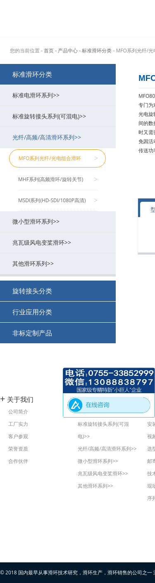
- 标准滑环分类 (95, 50)
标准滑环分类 (32, 74)
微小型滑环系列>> (59, 221)
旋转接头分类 (32, 290)
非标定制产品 (32, 333)
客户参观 (18, 436)
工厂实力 (18, 423)
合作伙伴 (18, 461)
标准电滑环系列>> (59, 95)
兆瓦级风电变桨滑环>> (59, 242)
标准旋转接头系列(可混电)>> (59, 116)
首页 (49, 50)
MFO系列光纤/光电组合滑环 (58, 158)
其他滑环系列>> (59, 263)
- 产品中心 (66, 50)
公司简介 (18, 411)
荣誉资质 (18, 448)
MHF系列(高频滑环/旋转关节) (58, 179)
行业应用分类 (32, 311)
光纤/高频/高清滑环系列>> (59, 137)
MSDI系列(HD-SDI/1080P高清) (58, 200)
